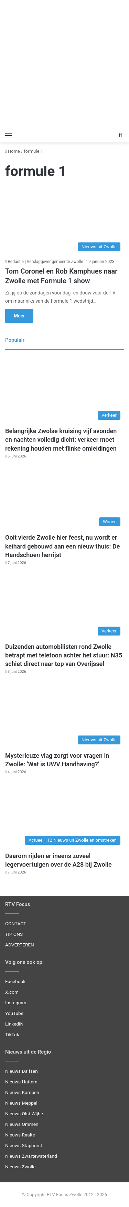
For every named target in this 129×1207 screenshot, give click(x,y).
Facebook (15, 981)
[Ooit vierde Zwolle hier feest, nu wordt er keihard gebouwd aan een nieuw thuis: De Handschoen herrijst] (64, 496)
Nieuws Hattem (21, 1081)
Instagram (15, 1002)
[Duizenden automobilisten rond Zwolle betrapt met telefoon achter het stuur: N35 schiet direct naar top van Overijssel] (64, 605)
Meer (19, 315)
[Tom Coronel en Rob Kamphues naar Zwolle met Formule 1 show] (64, 221)
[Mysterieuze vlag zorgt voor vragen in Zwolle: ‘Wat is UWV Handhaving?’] (64, 714)
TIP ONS (14, 934)
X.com (12, 992)
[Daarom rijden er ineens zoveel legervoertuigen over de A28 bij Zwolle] (64, 814)
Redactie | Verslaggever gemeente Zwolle (45, 261)
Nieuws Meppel (21, 1103)
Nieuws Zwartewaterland (31, 1156)
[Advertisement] (64, 64)
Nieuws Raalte (20, 1134)
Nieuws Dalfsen (21, 1071)
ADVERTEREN (19, 944)
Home (12, 151)
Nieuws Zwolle (20, 1166)
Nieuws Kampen (22, 1092)
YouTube (14, 1013)
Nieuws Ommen (22, 1124)
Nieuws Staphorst (23, 1145)
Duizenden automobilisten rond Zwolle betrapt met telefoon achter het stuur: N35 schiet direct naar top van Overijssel (63, 655)
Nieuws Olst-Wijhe (24, 1113)
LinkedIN (14, 1024)
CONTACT (15, 923)
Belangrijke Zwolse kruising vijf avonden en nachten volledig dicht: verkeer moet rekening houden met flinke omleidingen (61, 439)
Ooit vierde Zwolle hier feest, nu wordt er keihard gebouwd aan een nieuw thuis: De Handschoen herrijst (62, 546)
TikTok (12, 1034)
